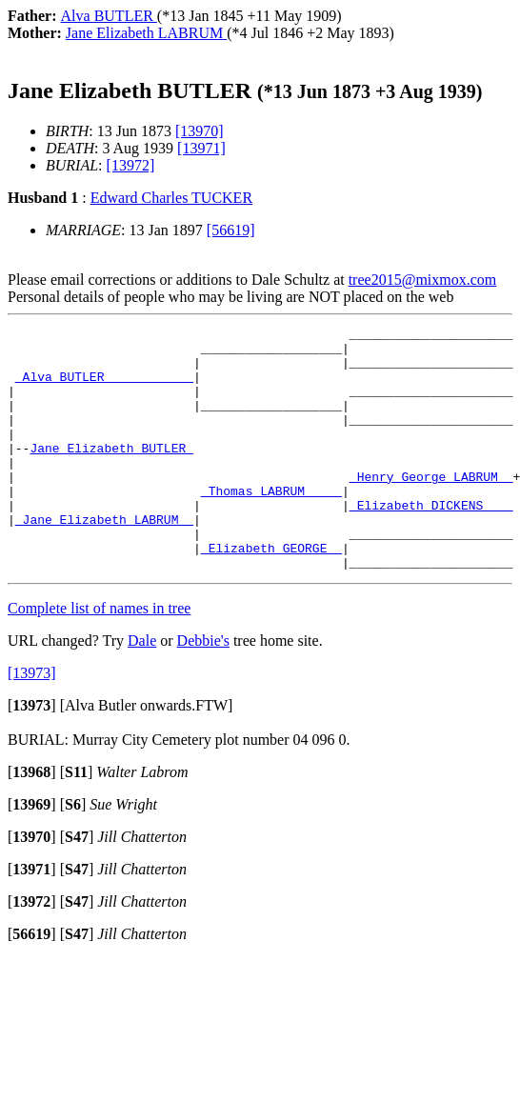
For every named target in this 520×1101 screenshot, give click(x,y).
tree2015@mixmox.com (423, 279)
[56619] (231, 230)
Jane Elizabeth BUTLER (111, 473)
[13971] (201, 148)
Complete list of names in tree (99, 657)
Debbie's (203, 689)
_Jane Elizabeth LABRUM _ (104, 559)
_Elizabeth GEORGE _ (271, 593)
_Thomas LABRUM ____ (271, 524)
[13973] (32, 721)
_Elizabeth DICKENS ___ (431, 541)
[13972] (131, 165)
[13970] (199, 131)
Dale (142, 689)
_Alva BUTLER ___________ (104, 387)
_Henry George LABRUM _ (431, 507)
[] (32, 754)
